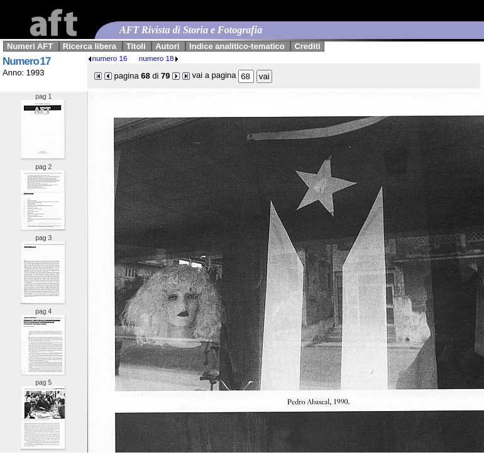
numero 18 (159, 58)
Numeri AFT (30, 46)
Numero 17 (26, 61)
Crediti (307, 46)
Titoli (136, 46)
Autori (167, 46)
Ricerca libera (89, 46)
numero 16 (107, 58)
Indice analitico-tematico (237, 46)
